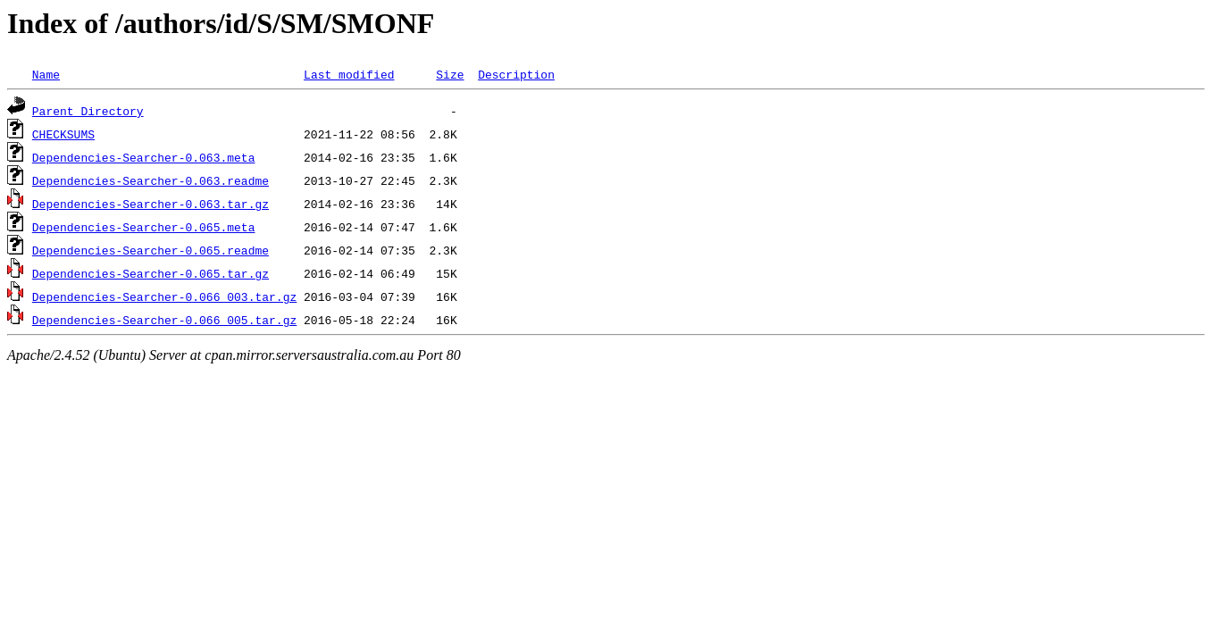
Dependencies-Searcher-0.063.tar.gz (150, 204)
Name (46, 74)
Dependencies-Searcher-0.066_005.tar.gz (164, 320)
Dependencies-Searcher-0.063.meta (143, 157)
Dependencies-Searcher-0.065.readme (150, 250)
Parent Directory (88, 111)
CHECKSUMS (63, 134)
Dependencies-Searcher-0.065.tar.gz (150, 273)
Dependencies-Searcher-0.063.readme (150, 180)
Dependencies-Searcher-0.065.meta (143, 227)
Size (450, 74)
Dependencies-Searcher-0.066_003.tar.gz (164, 296)
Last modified (349, 74)
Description (516, 74)
